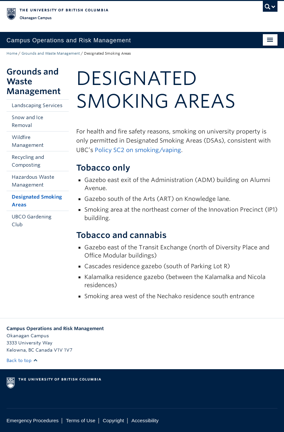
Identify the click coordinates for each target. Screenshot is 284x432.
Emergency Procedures (33, 420)
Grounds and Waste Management (50, 53)
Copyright (113, 420)
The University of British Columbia (122, 13)
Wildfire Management (28, 141)
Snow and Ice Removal (27, 121)
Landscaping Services (37, 105)
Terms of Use (80, 420)
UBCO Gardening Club (31, 221)
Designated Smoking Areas (37, 201)
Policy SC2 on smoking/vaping (138, 149)
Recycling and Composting (28, 161)
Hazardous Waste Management (33, 181)
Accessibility (145, 420)
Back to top (22, 360)
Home (12, 53)
